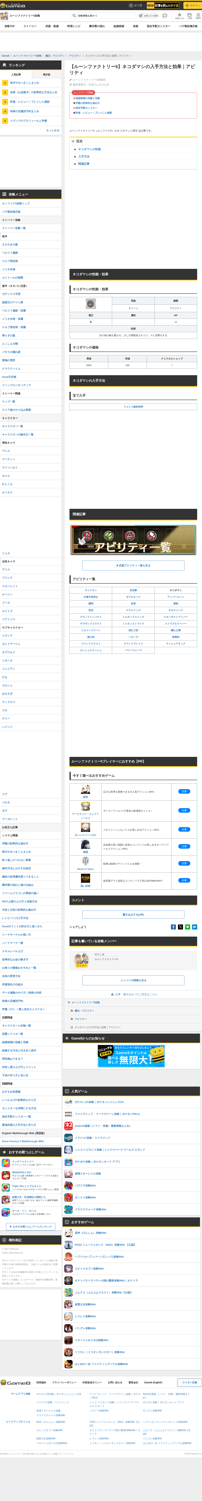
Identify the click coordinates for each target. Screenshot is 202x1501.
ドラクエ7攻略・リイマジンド (52, 1402)
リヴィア (7, 635)
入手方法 (83, 156)
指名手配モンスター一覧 (16, 1116)
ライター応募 (189, 1382)
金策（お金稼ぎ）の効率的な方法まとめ (33, 92)
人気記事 (16, 74)
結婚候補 (119, 26)
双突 (133, 603)
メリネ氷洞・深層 (12, 318)
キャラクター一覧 (12, 426)
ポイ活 (135, 5)
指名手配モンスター (158, 26)
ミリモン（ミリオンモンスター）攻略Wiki (112, 1443)
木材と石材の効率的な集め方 (19, 909)
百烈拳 (133, 590)
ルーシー (7, 594)
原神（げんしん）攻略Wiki (50, 1422)
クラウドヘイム (11, 368)
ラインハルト (10, 467)
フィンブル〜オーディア (16, 385)
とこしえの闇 (10, 343)
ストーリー (30, 26)
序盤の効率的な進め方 (88, 103)
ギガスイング (175, 610)
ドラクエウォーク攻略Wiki (50, 1415)
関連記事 (83, 163)
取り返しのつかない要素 (16, 860)
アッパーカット (175, 597)
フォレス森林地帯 (133, 406)
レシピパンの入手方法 (15, 918)
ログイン (192, 5)
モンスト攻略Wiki (152, 1410)
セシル (6, 475)
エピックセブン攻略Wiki (49, 1430)
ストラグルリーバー (176, 623)
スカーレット (10, 586)
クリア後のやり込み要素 (16, 409)
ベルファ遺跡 (10, 252)
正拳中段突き (91, 597)
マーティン (8, 459)
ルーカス (7, 492)
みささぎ (7, 693)
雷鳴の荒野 (8, 360)
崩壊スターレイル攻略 (48, 1410)
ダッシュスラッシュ (91, 650)
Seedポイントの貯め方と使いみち (22, 926)
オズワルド (8, 652)
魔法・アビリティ (84, 1010)
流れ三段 (133, 630)
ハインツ (7, 726)
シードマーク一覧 (12, 942)
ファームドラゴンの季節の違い (20, 893)
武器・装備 (52, 26)
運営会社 (133, 1382)
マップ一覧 (8, 401)
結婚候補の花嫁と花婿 (88, 98)
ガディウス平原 (11, 294)
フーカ (6, 602)
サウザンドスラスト (91, 623)
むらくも (7, 484)
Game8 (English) (153, 1382)
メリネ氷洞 (8, 269)
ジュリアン (8, 668)
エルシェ (7, 685)
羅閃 (90, 603)
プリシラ (7, 577)
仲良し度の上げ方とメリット (19, 1067)
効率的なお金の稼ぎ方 (15, 959)
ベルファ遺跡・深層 (14, 310)
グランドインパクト (91, 617)
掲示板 (46, 74)
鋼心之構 (176, 630)
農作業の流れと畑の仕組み (18, 884)
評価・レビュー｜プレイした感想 (94, 112)
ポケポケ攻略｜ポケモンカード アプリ (164, 1402)
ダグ (4, 810)
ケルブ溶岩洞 (10, 261)
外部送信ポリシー (92, 1382)
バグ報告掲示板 (11, 211)
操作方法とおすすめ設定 (16, 868)
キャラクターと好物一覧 (16, 1025)
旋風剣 (175, 637)
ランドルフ (8, 701)
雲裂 (175, 603)
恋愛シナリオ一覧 (12, 1033)
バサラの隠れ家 (11, 352)
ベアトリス (8, 619)
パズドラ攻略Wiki (99, 1410)
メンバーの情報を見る (133, 980)
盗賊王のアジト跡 (12, 302)
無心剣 (91, 637)
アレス (6, 450)
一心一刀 (133, 637)
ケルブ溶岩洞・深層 (14, 327)
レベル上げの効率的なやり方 (19, 1100)
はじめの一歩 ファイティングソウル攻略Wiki (167, 1443)
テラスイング (133, 610)
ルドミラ (7, 611)
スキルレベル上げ (12, 951)
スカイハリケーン (91, 630)
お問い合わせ (115, 1382)
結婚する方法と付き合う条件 (19, 1050)
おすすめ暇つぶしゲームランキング (32, 1226)
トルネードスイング (133, 617)
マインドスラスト (91, 643)
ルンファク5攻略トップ (16, 203)
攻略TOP (9, 26)
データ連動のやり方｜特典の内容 (21, 992)
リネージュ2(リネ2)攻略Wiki (51, 1443)
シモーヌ (7, 660)
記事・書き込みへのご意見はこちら (133, 994)
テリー (6, 718)
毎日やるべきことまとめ (24, 82)
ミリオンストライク (133, 623)
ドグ (4, 794)
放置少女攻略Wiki (46, 1438)
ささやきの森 (10, 244)
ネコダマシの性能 (89, 149)
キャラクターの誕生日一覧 (18, 434)
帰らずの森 (8, 335)
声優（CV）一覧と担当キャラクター (23, 1009)
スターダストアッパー (176, 617)
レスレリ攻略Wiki (99, 1438)
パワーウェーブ (133, 650)
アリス (6, 569)
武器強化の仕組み (12, 984)
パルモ (6, 802)
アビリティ (81, 1019)
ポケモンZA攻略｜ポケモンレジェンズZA (58, 1394)
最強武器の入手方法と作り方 (19, 1124)
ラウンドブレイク (133, 643)
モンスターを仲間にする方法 (19, 1108)
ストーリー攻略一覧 (14, 228)
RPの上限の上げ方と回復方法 (19, 901)
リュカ (6, 553)
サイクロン (91, 590)
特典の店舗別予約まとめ (24, 111)
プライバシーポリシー (64, 1382)
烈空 (90, 610)
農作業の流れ (97, 26)
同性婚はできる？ (12, 1058)
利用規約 (41, 1382)
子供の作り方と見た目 (15, 1075)
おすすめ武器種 (11, 1091)
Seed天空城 (9, 376)
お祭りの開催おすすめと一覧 (19, 967)
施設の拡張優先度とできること (20, 876)
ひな (4, 677)
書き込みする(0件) (133, 914)
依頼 (135, 26)
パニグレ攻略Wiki (152, 1438)
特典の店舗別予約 (12, 1000)
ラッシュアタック (175, 643)
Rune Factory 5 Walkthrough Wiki (23, 1141)
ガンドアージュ (11, 643)
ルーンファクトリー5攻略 (86, 1002)
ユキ (4, 710)
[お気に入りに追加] (148, 16)
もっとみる (52, 130)
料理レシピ (73, 26)
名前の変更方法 (11, 976)
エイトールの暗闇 (12, 277)
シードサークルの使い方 (16, 934)
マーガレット (10, 819)
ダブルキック (133, 597)
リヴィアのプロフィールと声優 (28, 120)
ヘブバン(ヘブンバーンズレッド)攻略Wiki (165, 1422)
